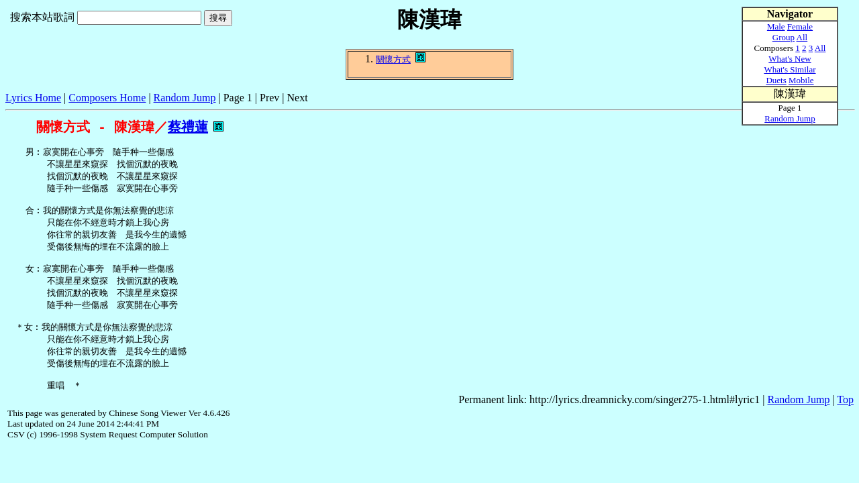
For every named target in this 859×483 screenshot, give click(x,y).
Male (776, 26)
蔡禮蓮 (188, 127)
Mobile (801, 80)
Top (845, 421)
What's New (789, 59)
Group (783, 37)
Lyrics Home (33, 97)
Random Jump (185, 97)
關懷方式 (393, 59)
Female (800, 26)
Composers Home (107, 97)
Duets (776, 80)
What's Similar (789, 69)
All (802, 37)
